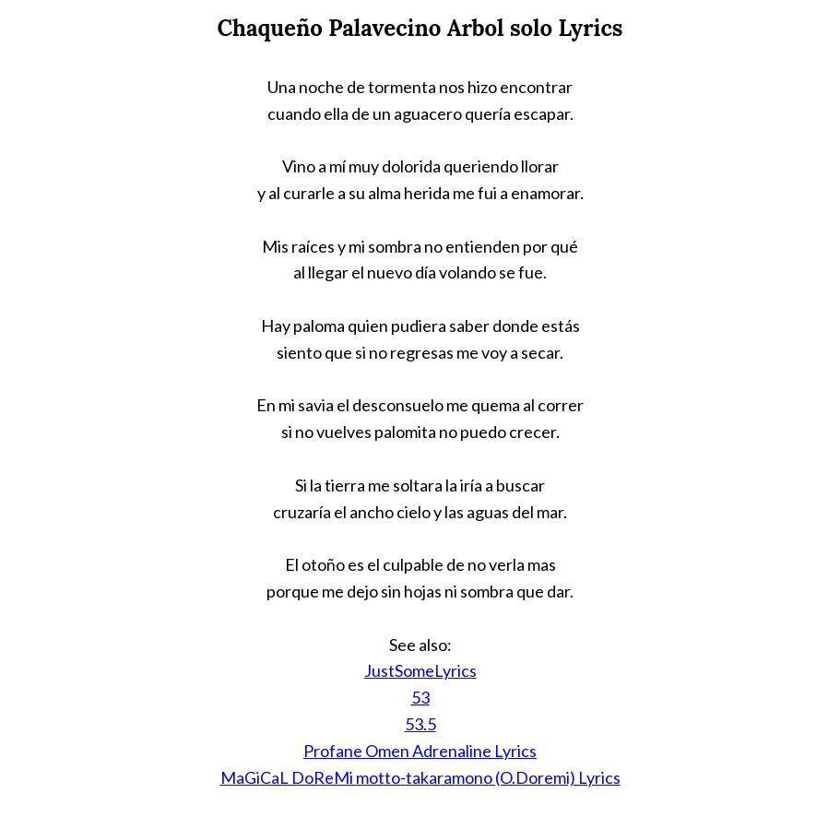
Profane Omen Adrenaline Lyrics (420, 750)
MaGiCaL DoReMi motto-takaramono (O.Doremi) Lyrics (420, 777)
